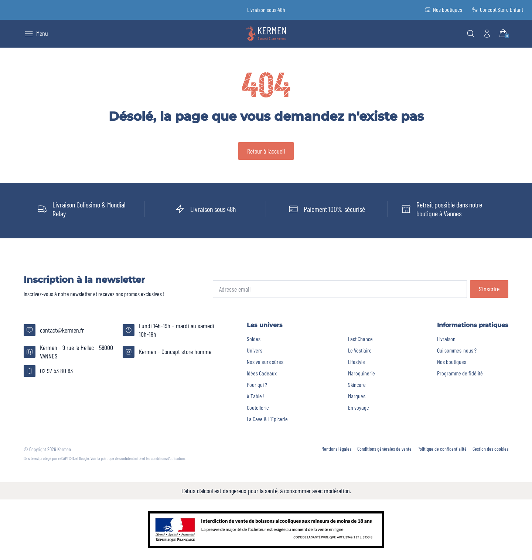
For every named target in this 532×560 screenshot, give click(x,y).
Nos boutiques (451, 361)
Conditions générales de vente (384, 449)
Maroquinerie (361, 373)
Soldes (253, 338)
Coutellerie (258, 407)
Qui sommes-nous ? (457, 350)
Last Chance (360, 338)
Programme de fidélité (460, 373)
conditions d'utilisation (168, 458)
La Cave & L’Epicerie (267, 418)
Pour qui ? (257, 384)
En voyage (358, 407)
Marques (356, 395)
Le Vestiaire (360, 350)
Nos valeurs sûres (265, 361)
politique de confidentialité (121, 458)
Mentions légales (336, 449)
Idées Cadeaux (262, 373)
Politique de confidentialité (442, 449)
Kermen (64, 449)
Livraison (446, 338)
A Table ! (256, 395)
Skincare (357, 384)
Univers (254, 350)
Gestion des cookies (490, 449)
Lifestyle (356, 361)
